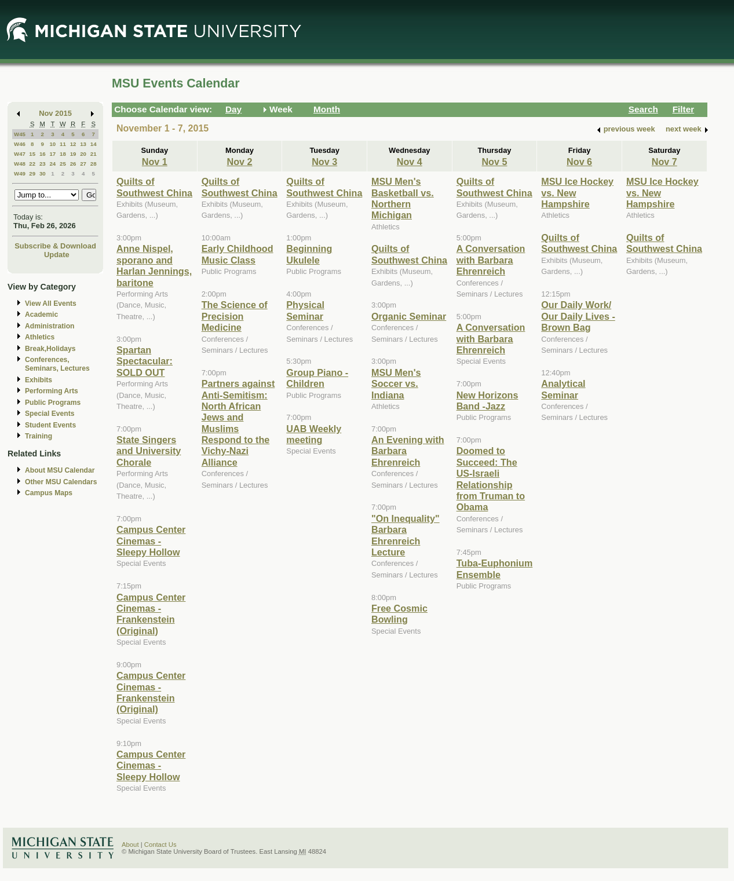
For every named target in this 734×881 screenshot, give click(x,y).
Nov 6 (579, 161)
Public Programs (53, 403)
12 (73, 144)
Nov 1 (154, 161)
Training (38, 436)
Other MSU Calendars (61, 482)
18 (63, 154)
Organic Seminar (408, 316)
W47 (19, 154)
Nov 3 (324, 161)
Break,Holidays (50, 349)
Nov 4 (409, 161)
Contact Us (160, 844)
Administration (49, 326)
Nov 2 (239, 161)
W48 (19, 163)
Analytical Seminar (563, 389)
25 (63, 163)
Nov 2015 (55, 113)
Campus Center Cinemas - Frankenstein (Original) (150, 614)
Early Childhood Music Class (237, 254)
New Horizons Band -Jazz (487, 400)
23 (42, 163)
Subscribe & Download (55, 246)
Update (57, 254)
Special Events (49, 414)
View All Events (50, 303)
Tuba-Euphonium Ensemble (495, 568)
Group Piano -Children (317, 378)
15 (32, 154)
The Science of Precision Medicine (235, 315)
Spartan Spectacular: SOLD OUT (144, 361)
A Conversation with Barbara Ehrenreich (491, 259)
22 (32, 163)
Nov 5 (494, 161)
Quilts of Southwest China (154, 187)
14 (93, 144)
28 (93, 163)
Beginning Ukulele (309, 254)
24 (52, 163)
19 (73, 154)
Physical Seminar (305, 310)
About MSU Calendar (59, 470)
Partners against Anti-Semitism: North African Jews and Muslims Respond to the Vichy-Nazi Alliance (238, 422)
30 (42, 173)
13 (83, 144)
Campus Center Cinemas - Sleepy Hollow (150, 540)
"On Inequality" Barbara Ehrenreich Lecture (405, 535)
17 (52, 154)
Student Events (50, 425)
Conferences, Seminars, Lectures (57, 364)
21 (93, 154)
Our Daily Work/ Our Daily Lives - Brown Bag (578, 315)
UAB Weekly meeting (313, 434)
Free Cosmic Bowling (399, 613)
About (130, 844)
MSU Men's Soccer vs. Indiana (396, 383)
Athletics (39, 337)
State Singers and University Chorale (148, 450)
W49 (19, 173)
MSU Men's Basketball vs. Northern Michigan (402, 198)
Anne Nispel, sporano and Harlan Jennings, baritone (154, 265)
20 (83, 154)
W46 (19, 144)
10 (52, 144)
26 (73, 163)
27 (83, 163)
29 (32, 173)
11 (63, 144)
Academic (41, 314)
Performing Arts (51, 391)
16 (42, 154)
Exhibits (38, 380)
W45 (19, 134)
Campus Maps (48, 493)
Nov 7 (664, 161)
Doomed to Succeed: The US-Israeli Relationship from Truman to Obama (491, 478)
